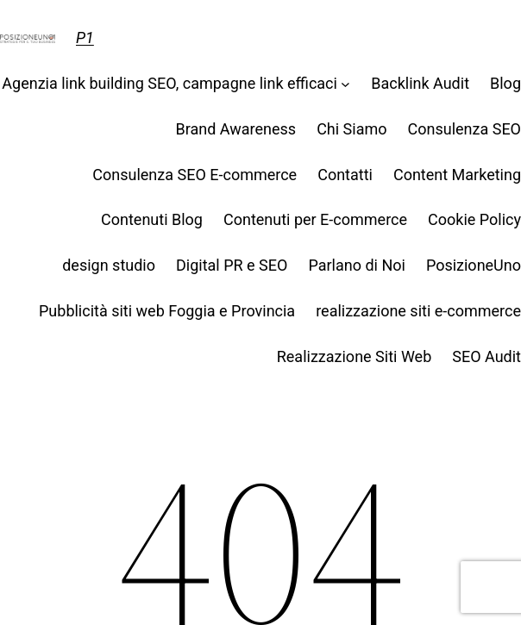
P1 (85, 37)
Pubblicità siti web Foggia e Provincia (167, 311)
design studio (108, 265)
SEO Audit (486, 356)
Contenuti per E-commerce (315, 219)
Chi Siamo (351, 129)
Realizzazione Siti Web (354, 356)
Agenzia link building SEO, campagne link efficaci (169, 83)
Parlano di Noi (356, 265)
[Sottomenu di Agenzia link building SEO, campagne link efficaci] (345, 84)
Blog (505, 83)
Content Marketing (457, 175)
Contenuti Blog (152, 219)
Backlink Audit (420, 83)
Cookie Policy (474, 219)
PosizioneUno (473, 265)
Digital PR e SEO (231, 265)
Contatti (345, 175)
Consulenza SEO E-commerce (194, 175)
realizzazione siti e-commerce (418, 311)
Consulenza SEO (464, 129)
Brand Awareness (236, 129)
